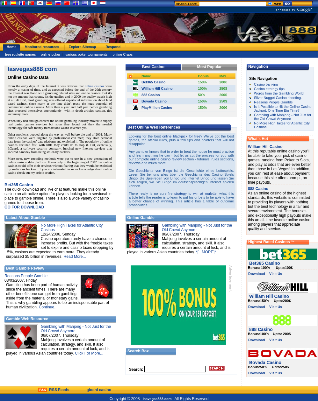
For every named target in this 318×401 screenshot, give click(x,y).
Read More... (74, 256)
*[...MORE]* (206, 252)
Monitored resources (42, 47)
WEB (274, 4)
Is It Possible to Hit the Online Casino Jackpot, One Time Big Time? (283, 108)
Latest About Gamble (25, 217)
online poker (50, 54)
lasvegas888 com (158, 399)
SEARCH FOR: (221, 4)
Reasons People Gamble (25, 276)
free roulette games (20, 54)
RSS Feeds (59, 390)
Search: (136, 369)
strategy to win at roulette (195, 193)
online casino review (166, 159)
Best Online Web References (153, 127)
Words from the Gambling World (279, 93)
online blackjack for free (181, 136)
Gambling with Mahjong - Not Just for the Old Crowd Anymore (282, 117)
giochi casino (99, 390)
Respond (112, 47)
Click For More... (89, 353)
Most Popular (209, 67)
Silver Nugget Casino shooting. (278, 98)
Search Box (138, 351)
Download (256, 274)
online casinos (94, 86)
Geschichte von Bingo (154, 170)
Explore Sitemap (82, 47)
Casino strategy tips (269, 89)
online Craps (122, 54)
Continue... (48, 307)
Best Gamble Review (25, 268)
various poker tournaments (86, 54)
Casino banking (266, 84)
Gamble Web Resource (27, 319)
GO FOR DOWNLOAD (24, 207)
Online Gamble (141, 217)
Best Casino (153, 67)
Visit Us (275, 274)
